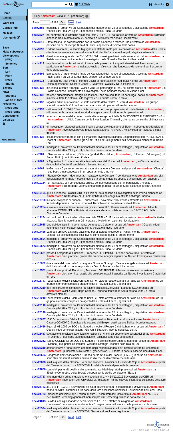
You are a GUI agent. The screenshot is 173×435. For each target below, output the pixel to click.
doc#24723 (39, 376)
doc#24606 (39, 369)
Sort (5, 67)
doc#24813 (39, 401)
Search (7, 18)
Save (6, 47)
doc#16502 (39, 270)
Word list (8, 22)
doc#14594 (39, 238)
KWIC (8, 59)
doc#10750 (39, 200)
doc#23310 (39, 348)
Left (7, 71)
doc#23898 (39, 362)
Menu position (9, 140)
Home (6, 13)
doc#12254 (39, 207)
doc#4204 (38, 56)
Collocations (11, 115)
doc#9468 (38, 168)
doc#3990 (38, 49)
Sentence (11, 63)
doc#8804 (38, 161)
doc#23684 (39, 355)
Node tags (11, 107)
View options (11, 55)
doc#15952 (39, 263)
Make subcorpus (13, 51)
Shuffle (9, 83)
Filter (6, 91)
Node (8, 79)
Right (8, 75)
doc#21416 (39, 326)
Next (71, 22)
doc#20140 (39, 312)
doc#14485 (39, 231)
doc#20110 (39, 305)
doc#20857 (39, 319)
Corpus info (10, 27)
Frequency (9, 103)
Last (78, 22)
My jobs (8, 32)
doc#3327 (38, 35)
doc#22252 (39, 340)
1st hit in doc (13, 99)
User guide (9, 37)
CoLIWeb (84, 4)
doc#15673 (39, 246)
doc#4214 (38, 63)
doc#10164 (39, 182)
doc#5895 (38, 73)
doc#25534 (39, 408)
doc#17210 (39, 287)
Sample (7, 87)
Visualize (8, 119)
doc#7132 (38, 87)
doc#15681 (39, 253)
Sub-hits (10, 95)
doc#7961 (38, 154)
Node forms (12, 111)
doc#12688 (39, 224)
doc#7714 (38, 147)
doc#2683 (38, 27)
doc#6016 (38, 80)
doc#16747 (39, 280)
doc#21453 (39, 333)
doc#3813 (38, 42)
